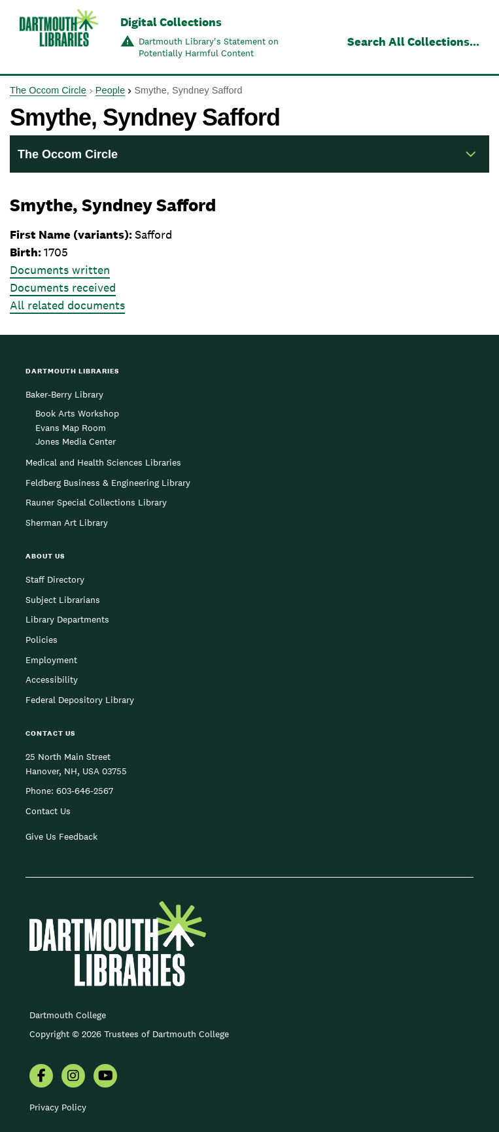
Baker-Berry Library (64, 394)
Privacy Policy (57, 1107)
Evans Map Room (70, 428)
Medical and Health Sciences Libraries (103, 462)
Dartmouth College (67, 1015)
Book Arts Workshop (77, 413)
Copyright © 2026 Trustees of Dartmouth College (129, 1034)
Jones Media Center (75, 441)
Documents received (63, 287)
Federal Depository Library (80, 700)
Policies (42, 639)
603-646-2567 (84, 791)
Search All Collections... (413, 41)
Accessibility (52, 679)
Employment (51, 660)
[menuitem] (41, 1077)
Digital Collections (171, 21)
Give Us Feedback (61, 836)
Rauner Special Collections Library (96, 502)
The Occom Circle (48, 90)
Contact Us (48, 811)
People (110, 90)
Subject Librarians (63, 600)
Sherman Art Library (67, 522)
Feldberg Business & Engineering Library (108, 483)
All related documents (67, 305)
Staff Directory (55, 579)
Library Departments (67, 619)
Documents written (60, 269)
